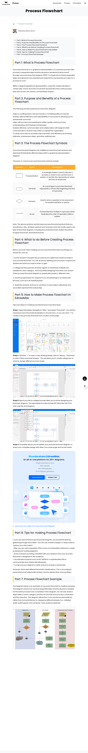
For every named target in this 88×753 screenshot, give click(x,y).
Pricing (67, 3)
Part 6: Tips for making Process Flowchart (33, 52)
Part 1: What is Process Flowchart (29, 40)
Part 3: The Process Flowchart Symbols (32, 45)
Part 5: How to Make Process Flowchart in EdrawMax (37, 50)
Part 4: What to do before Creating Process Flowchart (38, 47)
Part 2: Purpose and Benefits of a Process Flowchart (37, 43)
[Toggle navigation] (85, 3)
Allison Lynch (30, 31)
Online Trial (52, 477)
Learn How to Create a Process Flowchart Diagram (35, 526)
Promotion (77, 3)
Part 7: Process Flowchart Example (30, 54)
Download (57, 3)
